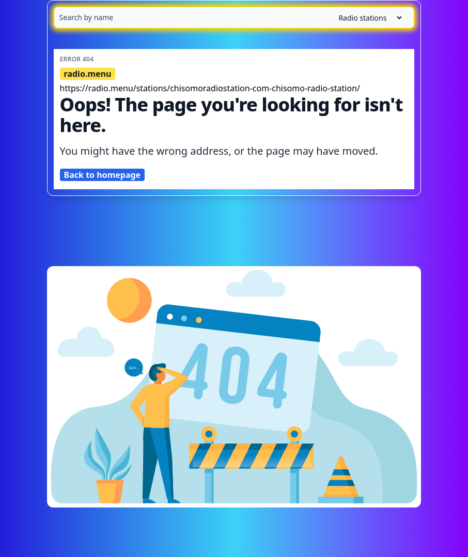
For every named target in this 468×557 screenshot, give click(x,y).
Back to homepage (102, 175)
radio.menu (88, 73)
